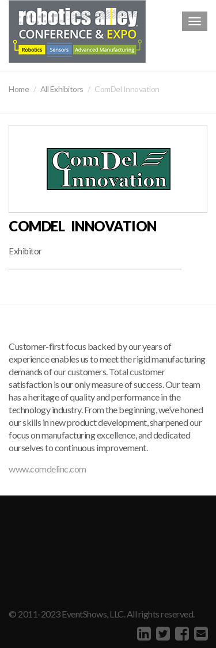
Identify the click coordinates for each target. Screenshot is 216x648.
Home (19, 89)
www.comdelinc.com (47, 468)
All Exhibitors (62, 89)
